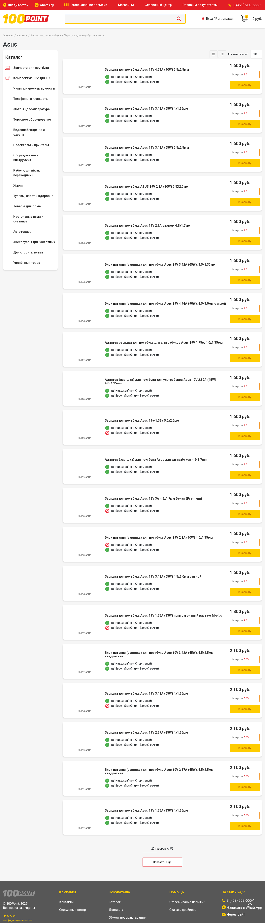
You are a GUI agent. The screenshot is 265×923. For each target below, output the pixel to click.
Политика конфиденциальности (17, 894)
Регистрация (224, 18)
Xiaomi (18, 185)
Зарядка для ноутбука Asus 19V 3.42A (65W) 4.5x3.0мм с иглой (152, 560)
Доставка (116, 886)
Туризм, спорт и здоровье (33, 196)
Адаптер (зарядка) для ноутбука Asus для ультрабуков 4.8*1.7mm (155, 447)
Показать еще (162, 838)
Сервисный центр (158, 5)
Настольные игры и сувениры (28, 219)
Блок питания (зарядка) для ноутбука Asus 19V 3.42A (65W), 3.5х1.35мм (159, 258)
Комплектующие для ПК (31, 78)
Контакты (66, 878)
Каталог (22, 35)
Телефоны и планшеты (31, 99)
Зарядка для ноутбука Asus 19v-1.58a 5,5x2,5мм (141, 409)
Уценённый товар (26, 263)
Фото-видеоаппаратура (31, 109)
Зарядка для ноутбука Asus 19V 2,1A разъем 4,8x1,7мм (147, 220)
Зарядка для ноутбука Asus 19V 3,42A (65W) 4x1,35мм (146, 107)
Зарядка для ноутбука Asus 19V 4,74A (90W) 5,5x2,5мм (146, 69)
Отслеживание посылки (89, 5)
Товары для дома (27, 206)
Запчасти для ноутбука (46, 35)
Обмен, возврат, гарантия (128, 894)
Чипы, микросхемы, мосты (34, 88)
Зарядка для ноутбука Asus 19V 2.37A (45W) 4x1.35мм (146, 711)
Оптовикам (117, 909)
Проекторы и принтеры (31, 145)
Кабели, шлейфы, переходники (26, 173)
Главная (8, 35)
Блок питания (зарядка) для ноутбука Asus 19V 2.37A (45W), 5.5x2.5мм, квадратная (159, 749)
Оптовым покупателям (199, 5)
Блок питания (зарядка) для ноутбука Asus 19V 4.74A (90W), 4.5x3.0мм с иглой (164, 296)
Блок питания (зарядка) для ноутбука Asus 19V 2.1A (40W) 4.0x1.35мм (158, 522)
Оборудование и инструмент (25, 157)
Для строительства (28, 252)
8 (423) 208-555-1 (247, 5)
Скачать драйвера (182, 886)
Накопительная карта (124, 901)
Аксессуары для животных (34, 242)
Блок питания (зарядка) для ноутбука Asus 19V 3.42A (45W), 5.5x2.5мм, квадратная (159, 636)
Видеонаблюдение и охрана (29, 132)
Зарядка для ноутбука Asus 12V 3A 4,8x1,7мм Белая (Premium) (153, 485)
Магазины (126, 5)
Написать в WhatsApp (244, 883)
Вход (209, 18)
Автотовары (22, 232)
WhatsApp (46, 5)
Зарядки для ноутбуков (79, 35)
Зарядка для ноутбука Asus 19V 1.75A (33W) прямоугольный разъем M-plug (163, 598)
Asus (101, 35)
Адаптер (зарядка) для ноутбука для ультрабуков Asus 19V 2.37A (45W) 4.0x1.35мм (160, 371)
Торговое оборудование (32, 119)
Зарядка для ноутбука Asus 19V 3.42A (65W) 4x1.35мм (146, 674)
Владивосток (18, 5)
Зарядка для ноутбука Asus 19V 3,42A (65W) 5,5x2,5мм (146, 144)
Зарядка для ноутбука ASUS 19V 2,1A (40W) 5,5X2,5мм (146, 182)
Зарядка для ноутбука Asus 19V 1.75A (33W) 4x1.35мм (146, 787)
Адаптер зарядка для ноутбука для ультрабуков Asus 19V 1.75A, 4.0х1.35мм (163, 333)
